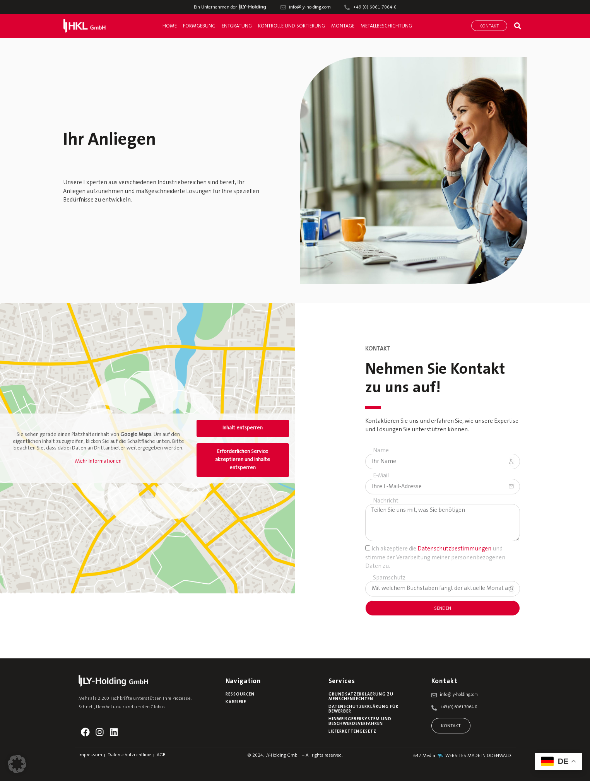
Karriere (236, 702)
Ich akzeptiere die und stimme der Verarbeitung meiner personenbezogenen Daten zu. (435, 557)
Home (169, 26)
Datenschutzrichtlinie (129, 755)
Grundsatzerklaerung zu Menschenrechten (360, 696)
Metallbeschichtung (386, 26)
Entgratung (237, 26)
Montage (342, 26)
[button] (517, 25)
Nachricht (385, 501)
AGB (161, 755)
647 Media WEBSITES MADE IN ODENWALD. (462, 756)
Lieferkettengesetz (352, 732)
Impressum (90, 755)
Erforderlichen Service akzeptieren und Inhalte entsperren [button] (242, 460)
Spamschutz (389, 578)
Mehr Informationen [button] (98, 461)
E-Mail (381, 476)
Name (381, 451)
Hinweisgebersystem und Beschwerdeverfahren (360, 721)
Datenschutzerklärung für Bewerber (363, 709)
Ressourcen (240, 694)
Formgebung (199, 26)
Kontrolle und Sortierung (291, 26)
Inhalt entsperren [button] (242, 428)
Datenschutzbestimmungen (454, 549)
